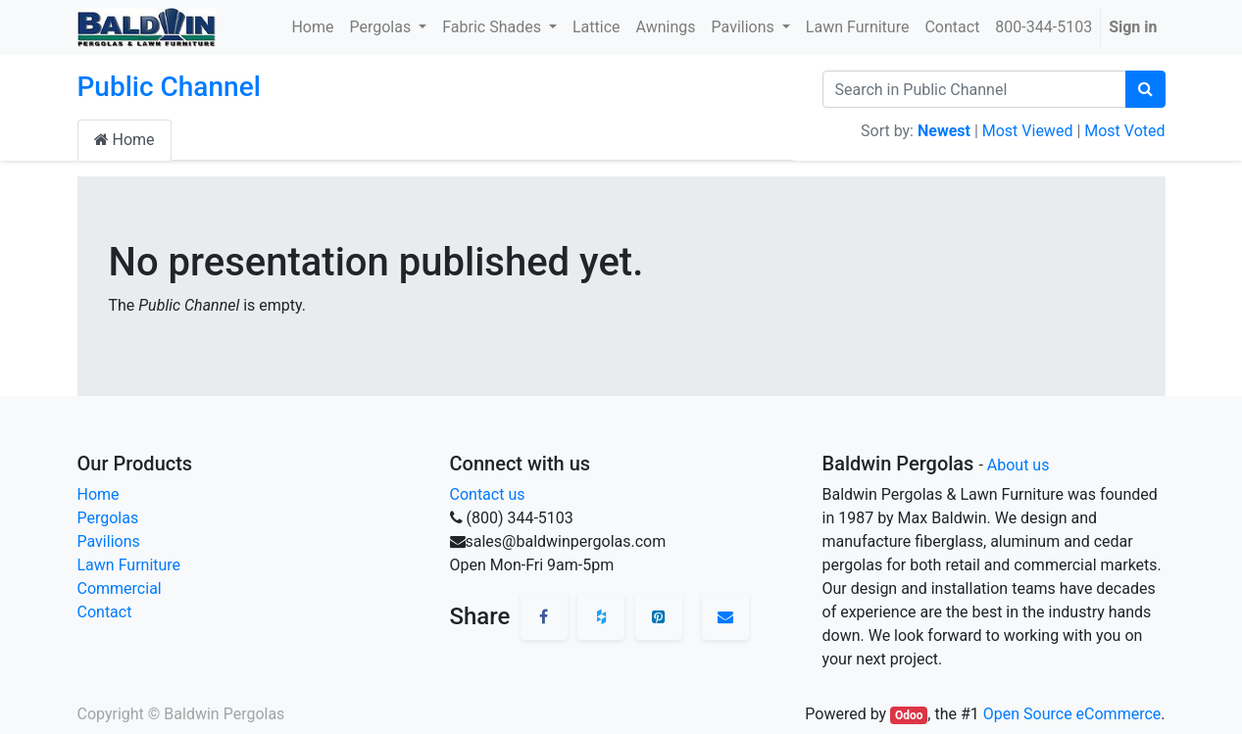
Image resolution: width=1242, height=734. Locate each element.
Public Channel (169, 87)
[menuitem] (312, 27)
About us (1018, 465)
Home (124, 139)
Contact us (487, 494)
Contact (104, 612)
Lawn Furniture (129, 565)
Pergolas (108, 518)
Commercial (119, 588)
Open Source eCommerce (1072, 714)
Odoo (909, 715)
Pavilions (108, 541)
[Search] (1145, 89)
